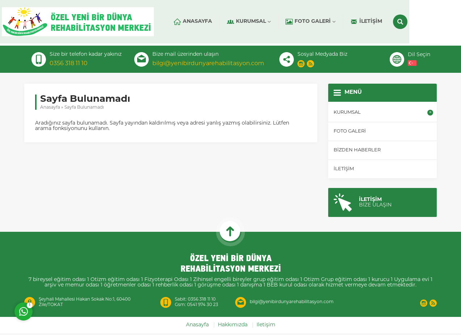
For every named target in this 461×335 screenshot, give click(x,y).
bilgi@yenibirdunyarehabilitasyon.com (208, 64)
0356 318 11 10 (69, 64)
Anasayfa (50, 107)
